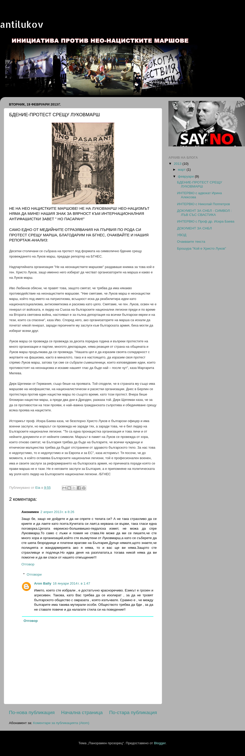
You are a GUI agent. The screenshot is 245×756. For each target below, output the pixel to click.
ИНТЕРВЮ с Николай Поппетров (203, 204)
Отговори (34, 574)
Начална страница (82, 712)
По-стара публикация (133, 712)
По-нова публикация (32, 712)
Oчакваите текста (191, 241)
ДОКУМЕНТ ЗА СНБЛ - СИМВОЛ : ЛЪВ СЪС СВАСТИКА (204, 213)
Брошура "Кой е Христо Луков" (201, 248)
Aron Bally (43, 583)
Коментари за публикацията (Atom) (61, 723)
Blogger (160, 743)
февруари (186, 176)
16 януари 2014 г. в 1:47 (71, 583)
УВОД (181, 235)
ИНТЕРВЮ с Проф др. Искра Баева (206, 221)
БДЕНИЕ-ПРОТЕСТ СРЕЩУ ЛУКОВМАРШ (199, 184)
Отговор (27, 564)
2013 (178, 164)
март (182, 169)
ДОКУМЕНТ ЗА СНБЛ (194, 228)
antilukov (22, 24)
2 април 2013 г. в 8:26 (57, 512)
